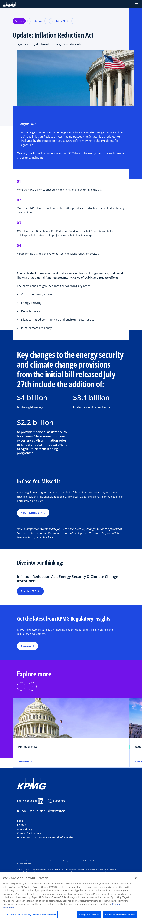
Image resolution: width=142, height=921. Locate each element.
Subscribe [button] (26, 645)
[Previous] (21, 686)
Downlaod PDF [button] (30, 591)
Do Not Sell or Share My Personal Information (45, 837)
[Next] (32, 686)
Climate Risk (37, 20)
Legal (20, 820)
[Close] (136, 878)
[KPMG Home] (9, 4)
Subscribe (56, 801)
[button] (136, 4)
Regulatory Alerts (61, 20)
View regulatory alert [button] (31, 512)
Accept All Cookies (89, 914)
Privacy (21, 824)
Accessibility (25, 829)
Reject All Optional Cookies (120, 914)
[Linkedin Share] (40, 801)
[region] (71, 896)
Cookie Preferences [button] (29, 833)
